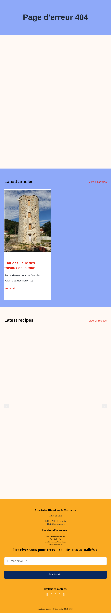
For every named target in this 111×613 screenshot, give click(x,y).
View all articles (98, 182)
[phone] (64, 594)
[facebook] (47, 594)
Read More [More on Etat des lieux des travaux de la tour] (9, 288)
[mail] (59, 594)
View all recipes (98, 320)
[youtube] (55, 594)
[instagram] (51, 594)
